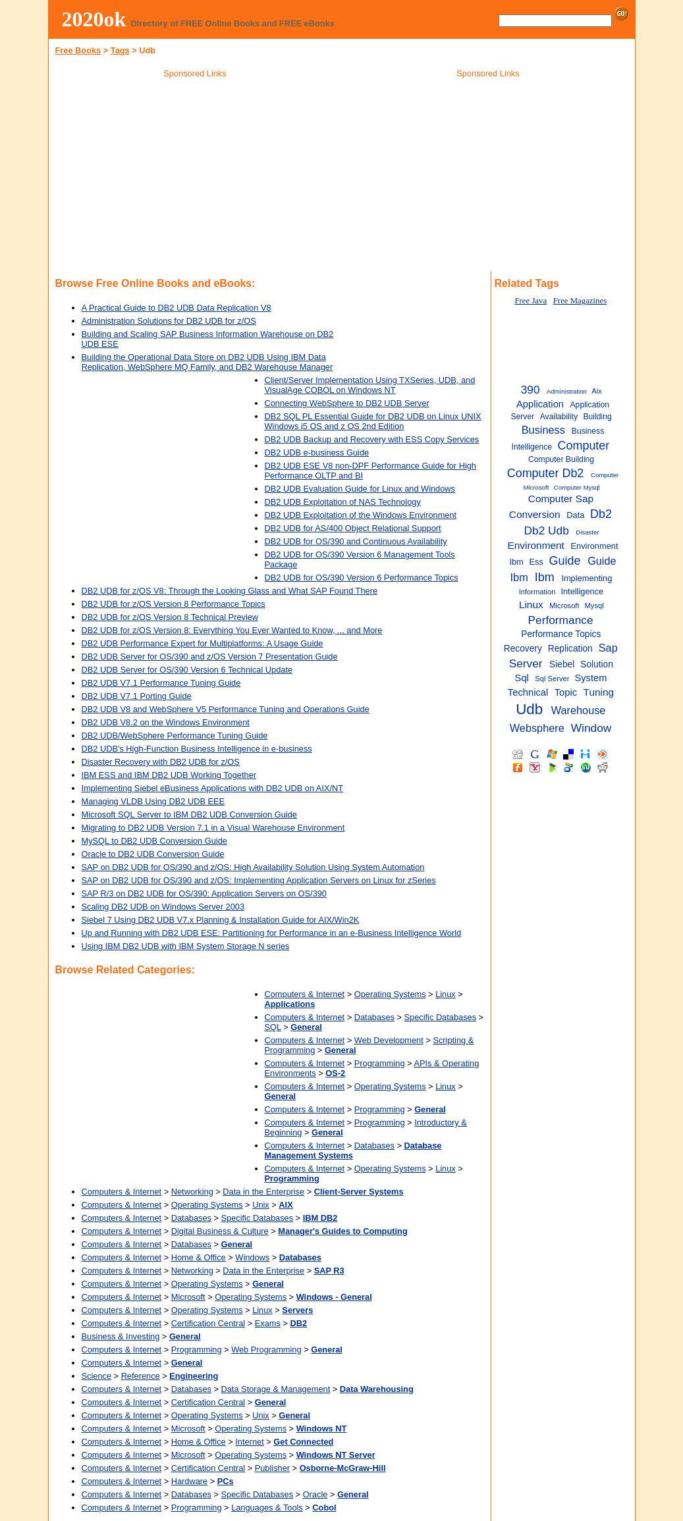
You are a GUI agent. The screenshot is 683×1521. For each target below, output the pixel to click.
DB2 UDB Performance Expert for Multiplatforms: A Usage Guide (202, 643)
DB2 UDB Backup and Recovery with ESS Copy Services (372, 439)
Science (97, 1376)
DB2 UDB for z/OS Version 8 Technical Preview (170, 617)
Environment (536, 545)
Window (591, 728)
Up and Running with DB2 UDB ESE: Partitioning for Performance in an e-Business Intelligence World (272, 933)
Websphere (537, 728)
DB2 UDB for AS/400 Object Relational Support (353, 528)
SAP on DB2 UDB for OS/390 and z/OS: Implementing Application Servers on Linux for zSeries (259, 880)
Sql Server (552, 679)
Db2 (601, 514)
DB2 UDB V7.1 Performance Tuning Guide (161, 683)
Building (597, 416)
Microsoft (188, 1297)
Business (543, 430)
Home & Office (198, 1257)
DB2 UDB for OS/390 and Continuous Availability (356, 541)
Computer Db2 (545, 473)
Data (575, 515)
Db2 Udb (546, 530)
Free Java (530, 300)
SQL (273, 1027)
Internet (249, 1442)
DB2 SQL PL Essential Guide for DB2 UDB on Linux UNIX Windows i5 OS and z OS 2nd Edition (373, 421)
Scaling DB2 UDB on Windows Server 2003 (163, 907)
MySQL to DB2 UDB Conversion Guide (154, 841)
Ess (536, 562)
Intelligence (581, 591)
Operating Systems (390, 994)
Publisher (272, 1468)
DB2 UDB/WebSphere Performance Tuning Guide (175, 735)
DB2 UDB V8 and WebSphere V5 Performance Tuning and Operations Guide (225, 709)
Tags (120, 50)
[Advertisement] (195, 177)
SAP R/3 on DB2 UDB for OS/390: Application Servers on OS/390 (204, 893)
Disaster (587, 532)
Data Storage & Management (276, 1389)
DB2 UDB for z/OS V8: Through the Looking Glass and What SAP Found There (230, 591)
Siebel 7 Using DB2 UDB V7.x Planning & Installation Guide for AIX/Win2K (221, 920)
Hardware (189, 1481)
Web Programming (266, 1349)
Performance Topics (561, 634)
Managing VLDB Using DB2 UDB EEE (153, 801)
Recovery (523, 649)
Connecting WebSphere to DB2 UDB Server (347, 403)
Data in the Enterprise (263, 1192)
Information (537, 592)
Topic (566, 692)
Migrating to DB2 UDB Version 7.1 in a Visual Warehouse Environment (213, 828)
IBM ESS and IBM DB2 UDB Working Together (169, 775)
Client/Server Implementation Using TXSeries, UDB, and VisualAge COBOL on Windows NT (370, 385)
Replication (570, 649)
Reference (140, 1376)
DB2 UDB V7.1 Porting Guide (137, 696)
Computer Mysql (577, 487)
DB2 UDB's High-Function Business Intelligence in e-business (197, 749)
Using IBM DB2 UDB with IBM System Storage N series (186, 946)
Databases (374, 1017)
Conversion (534, 514)
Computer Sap (560, 498)
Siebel (561, 664)
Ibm (545, 577)
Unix (260, 1205)
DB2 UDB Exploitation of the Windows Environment (361, 515)
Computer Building (561, 459)
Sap (608, 648)
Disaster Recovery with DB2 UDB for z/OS (161, 762)
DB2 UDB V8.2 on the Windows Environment (166, 722)
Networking (192, 1192)
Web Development (388, 1040)
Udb (529, 709)
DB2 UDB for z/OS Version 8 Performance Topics (173, 604)
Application (540, 404)
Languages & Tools (267, 1507)
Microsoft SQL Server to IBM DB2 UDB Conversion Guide (189, 814)
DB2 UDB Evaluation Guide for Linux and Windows (360, 489)
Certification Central (208, 1323)
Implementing (586, 578)
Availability (559, 416)
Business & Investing (121, 1336)
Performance (560, 620)
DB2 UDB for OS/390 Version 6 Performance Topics (361, 577)
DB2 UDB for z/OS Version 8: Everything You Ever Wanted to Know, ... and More (232, 630)
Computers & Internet (305, 994)
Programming (379, 1063)
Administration (567, 391)
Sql (522, 678)
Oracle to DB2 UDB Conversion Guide (153, 854)
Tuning (599, 692)
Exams (268, 1323)
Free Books (78, 50)
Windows (252, 1257)
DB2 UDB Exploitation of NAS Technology (343, 502)
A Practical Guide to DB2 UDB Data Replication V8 (176, 308)
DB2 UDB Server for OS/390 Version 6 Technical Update (187, 670)
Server (526, 663)
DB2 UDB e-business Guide (317, 452)
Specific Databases (440, 1017)
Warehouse (578, 710)
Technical (528, 692)
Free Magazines (580, 300)
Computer (584, 445)
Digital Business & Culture (220, 1231)
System (590, 678)
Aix (596, 391)
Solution (596, 664)
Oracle (315, 1494)
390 (530, 389)
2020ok (94, 19)
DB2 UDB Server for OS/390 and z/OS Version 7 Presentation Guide (210, 656)
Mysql (594, 605)
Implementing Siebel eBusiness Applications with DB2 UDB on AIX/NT (213, 788)
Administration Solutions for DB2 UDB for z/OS (169, 321)
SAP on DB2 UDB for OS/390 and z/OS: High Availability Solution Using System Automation (253, 867)
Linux (445, 994)
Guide (565, 560)
